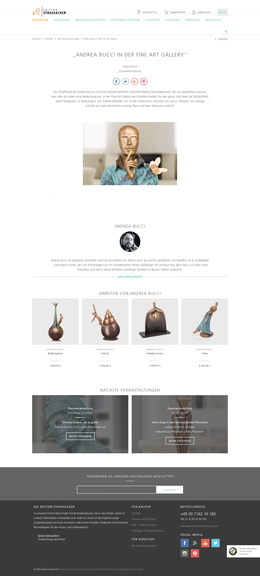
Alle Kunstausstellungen (68, 38)
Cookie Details (90, 569)
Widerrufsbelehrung (107, 569)
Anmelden (201, 12)
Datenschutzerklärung (71, 569)
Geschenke (62, 20)
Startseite (36, 38)
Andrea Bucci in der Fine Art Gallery (100, 38)
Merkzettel (147, 12)
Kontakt (136, 513)
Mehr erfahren (80, 436)
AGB (120, 569)
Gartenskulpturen (125, 20)
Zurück (221, 39)
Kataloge (172, 20)
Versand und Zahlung (144, 519)
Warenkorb (174, 12)
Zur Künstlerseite (130, 276)
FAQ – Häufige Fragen (144, 524)
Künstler (153, 20)
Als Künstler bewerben (144, 545)
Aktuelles (213, 20)
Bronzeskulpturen (90, 20)
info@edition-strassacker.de (199, 526)
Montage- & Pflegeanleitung (148, 530)
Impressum (129, 569)
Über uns (193, 20)
